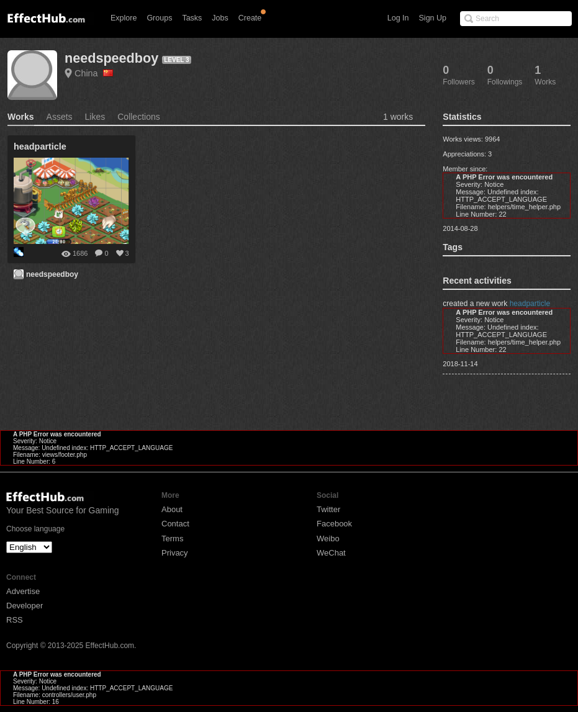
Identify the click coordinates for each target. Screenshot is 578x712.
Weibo (328, 538)
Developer (24, 605)
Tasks (192, 18)
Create (250, 18)
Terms (172, 538)
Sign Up (432, 18)
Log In (398, 18)
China (94, 73)
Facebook (334, 523)
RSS (14, 619)
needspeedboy (111, 58)
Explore (124, 18)
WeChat (331, 552)
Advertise (23, 591)
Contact (175, 523)
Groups (159, 18)
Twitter (328, 509)
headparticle (530, 303)
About (172, 509)
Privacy (174, 552)
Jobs (220, 18)
